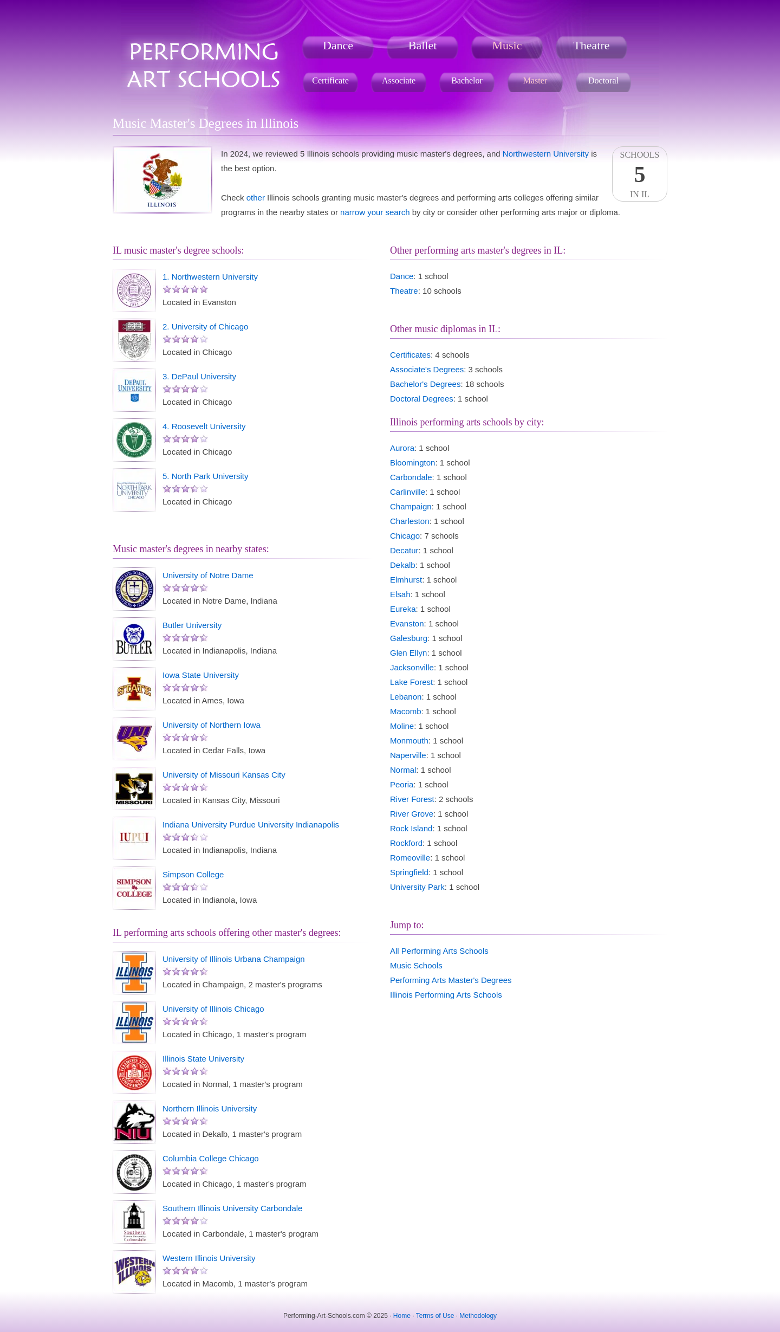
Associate (398, 80)
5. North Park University (205, 476)
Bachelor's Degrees (425, 384)
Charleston (410, 521)
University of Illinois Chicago (213, 1008)
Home (402, 1316)
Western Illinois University (208, 1258)
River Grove (411, 813)
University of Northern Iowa (211, 724)
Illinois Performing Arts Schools (446, 994)
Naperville (408, 755)
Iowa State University (200, 675)
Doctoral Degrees (421, 398)
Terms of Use (435, 1316)
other (255, 197)
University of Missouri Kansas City (223, 774)
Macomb (405, 711)
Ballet (422, 45)
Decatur (404, 550)
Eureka (403, 608)
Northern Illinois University (209, 1108)
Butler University (192, 625)
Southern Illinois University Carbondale (232, 1208)
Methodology (478, 1316)
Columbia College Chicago (210, 1158)
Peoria (401, 784)
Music (507, 45)
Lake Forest (411, 682)
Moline (402, 725)
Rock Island (411, 828)
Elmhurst (406, 579)
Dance (338, 45)
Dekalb (402, 565)
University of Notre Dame (207, 575)
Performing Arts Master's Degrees (451, 980)
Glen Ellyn (408, 652)
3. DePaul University (199, 376)
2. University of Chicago (205, 326)
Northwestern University (546, 153)
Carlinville (407, 491)
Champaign (411, 506)
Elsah (400, 594)
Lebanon (405, 696)
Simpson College (193, 874)
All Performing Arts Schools (439, 950)
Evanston (407, 623)
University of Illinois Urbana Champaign (233, 959)
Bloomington (412, 462)
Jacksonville (412, 667)
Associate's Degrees (427, 369)
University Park (417, 886)
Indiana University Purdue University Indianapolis (250, 824)
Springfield (409, 872)
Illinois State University (203, 1058)
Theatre (591, 45)
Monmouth (409, 740)
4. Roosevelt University (203, 426)
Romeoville (410, 857)
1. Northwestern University (210, 276)
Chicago (405, 535)
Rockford (406, 843)
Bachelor (467, 80)
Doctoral (603, 80)
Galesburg (408, 638)
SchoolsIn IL (640, 174)
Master (535, 80)
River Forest (412, 799)
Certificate (330, 80)
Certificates (410, 354)
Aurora (402, 447)
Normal (403, 769)
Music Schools (416, 965)
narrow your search (375, 212)
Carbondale (411, 477)
